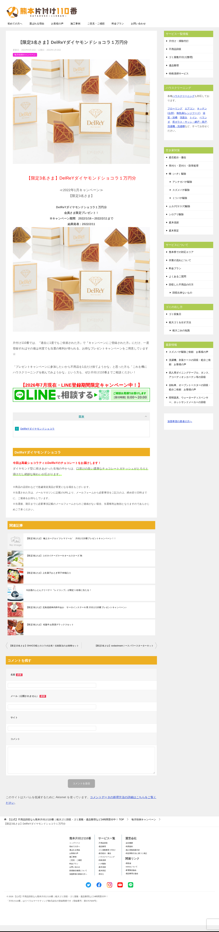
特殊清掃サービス (179, 80)
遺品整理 (174, 72)
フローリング (175, 115)
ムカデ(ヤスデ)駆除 (179, 213)
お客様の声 (57, 30)
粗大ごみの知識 (181, 337)
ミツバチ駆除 (179, 204)
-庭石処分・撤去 (104, 860)
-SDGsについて (131, 873)
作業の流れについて (180, 267)
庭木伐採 (174, 229)
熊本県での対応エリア (181, 258)
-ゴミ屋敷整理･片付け (106, 857)
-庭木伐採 (102, 874)
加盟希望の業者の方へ (180, 428)
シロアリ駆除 (176, 221)
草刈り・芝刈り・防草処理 (183, 172)
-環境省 (128, 870)
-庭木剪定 (102, 877)
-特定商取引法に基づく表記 (136, 860)
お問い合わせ (138, 30)
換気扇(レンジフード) (188, 120)
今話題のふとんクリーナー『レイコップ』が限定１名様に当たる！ (58, 597)
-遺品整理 (102, 853)
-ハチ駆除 (102, 871)
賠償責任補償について (78, 877)
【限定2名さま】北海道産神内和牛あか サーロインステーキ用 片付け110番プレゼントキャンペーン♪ (76, 614)
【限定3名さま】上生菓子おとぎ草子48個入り (48, 580)
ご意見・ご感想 (96, 30)
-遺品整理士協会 (131, 880)
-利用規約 (129, 853)
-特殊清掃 (102, 867)
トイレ (193, 124)
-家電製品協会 (130, 877)
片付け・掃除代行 (179, 47)
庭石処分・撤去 (177, 164)
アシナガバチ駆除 (182, 188)
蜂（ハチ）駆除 (177, 180)
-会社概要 (129, 850)
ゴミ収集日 (175, 321)
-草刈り (101, 881)
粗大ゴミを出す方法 (180, 329)
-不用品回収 (103, 850)
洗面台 (183, 124)
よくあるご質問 (177, 283)
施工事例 (75, 30)
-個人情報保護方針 (132, 857)
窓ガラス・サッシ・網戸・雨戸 (189, 128)
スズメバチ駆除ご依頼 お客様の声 (188, 358)
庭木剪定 (174, 237)
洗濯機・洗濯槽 (176, 133)
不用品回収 (175, 56)
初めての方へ (15, 30)
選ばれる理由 (36, 30)
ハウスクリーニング (183, 102)
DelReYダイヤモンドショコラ (37, 435)
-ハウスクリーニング (106, 864)
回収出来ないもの (182, 299)
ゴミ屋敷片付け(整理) (181, 64)
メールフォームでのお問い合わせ (180, 20)
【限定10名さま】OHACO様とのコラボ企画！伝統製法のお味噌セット (44, 652)
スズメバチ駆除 (181, 196)
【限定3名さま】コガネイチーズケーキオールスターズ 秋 (54, 562)
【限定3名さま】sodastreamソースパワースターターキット (124, 652)
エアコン (190, 115)
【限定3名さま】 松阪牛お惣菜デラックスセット (50, 631)
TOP (66, 826)
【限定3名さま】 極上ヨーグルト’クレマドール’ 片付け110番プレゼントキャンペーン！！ (71, 545)
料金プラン (118, 30)
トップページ (74, 850)
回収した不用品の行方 (181, 291)
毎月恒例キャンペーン (25, 61)
